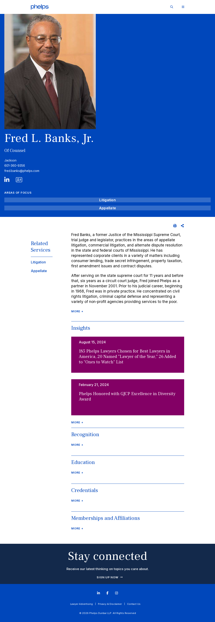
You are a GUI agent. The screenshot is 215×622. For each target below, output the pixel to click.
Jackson (10, 160)
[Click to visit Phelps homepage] (40, 7)
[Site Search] (171, 6)
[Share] (182, 225)
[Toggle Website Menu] (183, 7)
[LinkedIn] (6, 180)
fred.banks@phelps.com (21, 171)
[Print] (175, 225)
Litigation (107, 200)
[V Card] (15, 180)
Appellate (107, 208)
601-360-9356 (14, 165)
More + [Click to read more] (77, 311)
